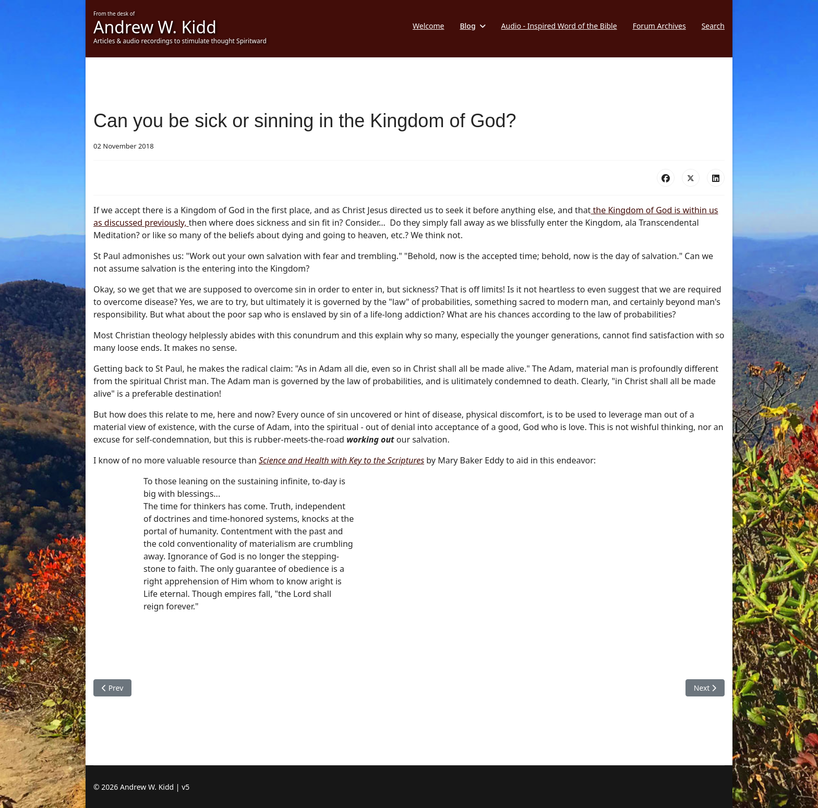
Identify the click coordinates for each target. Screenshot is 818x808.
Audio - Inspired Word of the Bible (559, 26)
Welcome (428, 26)
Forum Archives (659, 26)
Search (713, 26)
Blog (467, 26)
